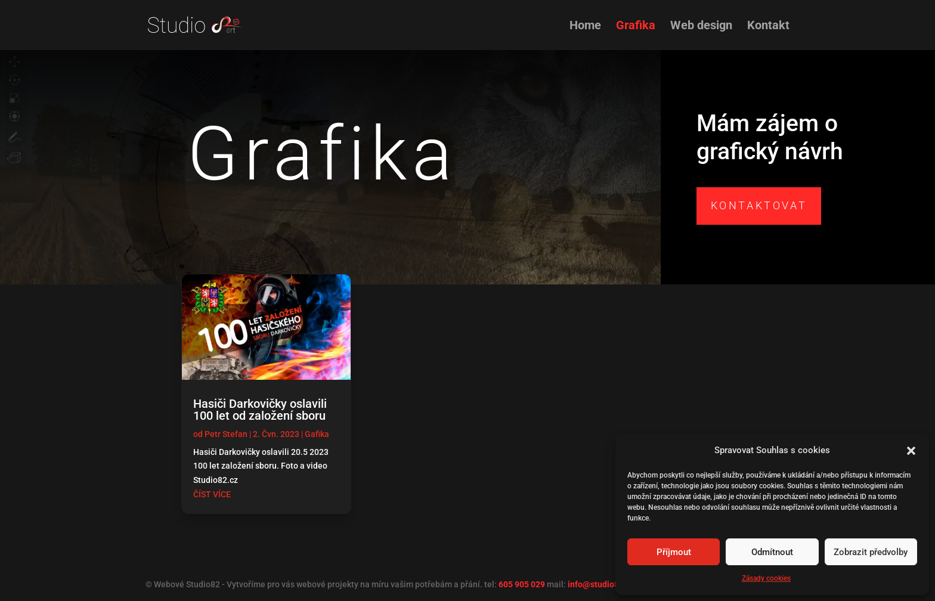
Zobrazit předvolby (871, 552)
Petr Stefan (226, 434)
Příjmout (674, 552)
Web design (701, 26)
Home (585, 26)
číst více (212, 494)
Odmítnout (772, 552)
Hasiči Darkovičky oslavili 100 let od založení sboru (260, 409)
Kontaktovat (759, 205)
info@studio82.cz (601, 584)
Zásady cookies (766, 578)
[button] (911, 451)
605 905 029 (522, 584)
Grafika (635, 26)
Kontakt (768, 26)
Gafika (317, 434)
